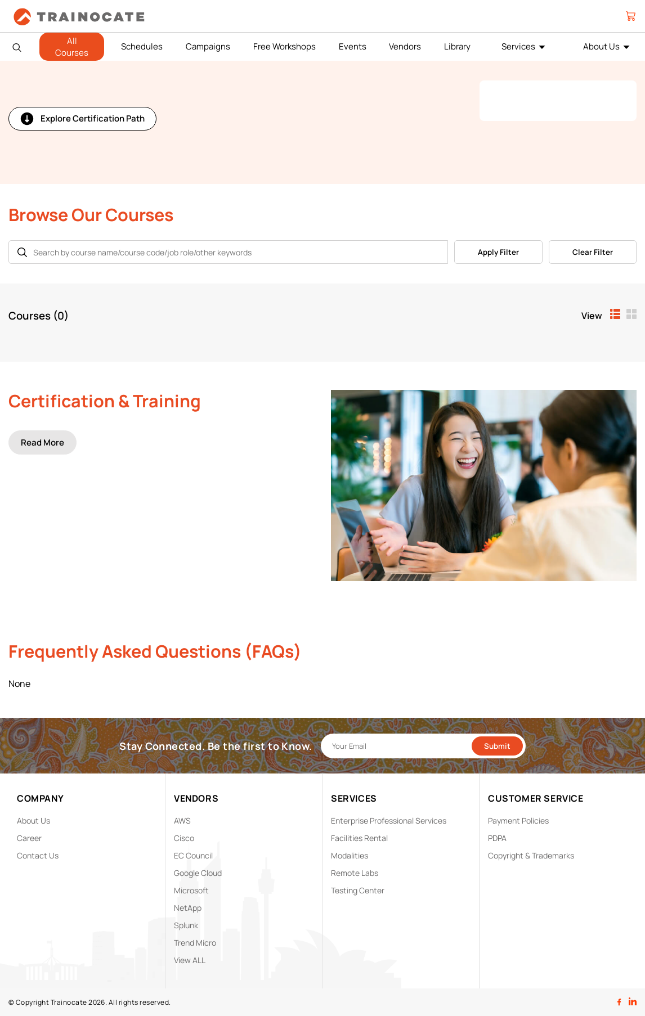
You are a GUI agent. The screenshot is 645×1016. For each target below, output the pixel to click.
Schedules (142, 46)
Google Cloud (198, 872)
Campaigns (208, 46)
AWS (182, 820)
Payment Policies (518, 820)
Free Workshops (284, 46)
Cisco (184, 838)
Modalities (349, 855)
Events (352, 46)
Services (518, 46)
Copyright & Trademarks (531, 855)
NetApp (187, 907)
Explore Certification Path (82, 118)
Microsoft (191, 890)
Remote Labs (354, 872)
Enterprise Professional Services (388, 820)
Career (29, 838)
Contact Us (38, 855)
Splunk (186, 925)
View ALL (189, 960)
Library (457, 46)
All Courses (71, 47)
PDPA (497, 838)
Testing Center (357, 890)
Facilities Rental (359, 838)
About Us (601, 46)
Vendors (405, 46)
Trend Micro (195, 942)
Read (42, 442)
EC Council (193, 855)
